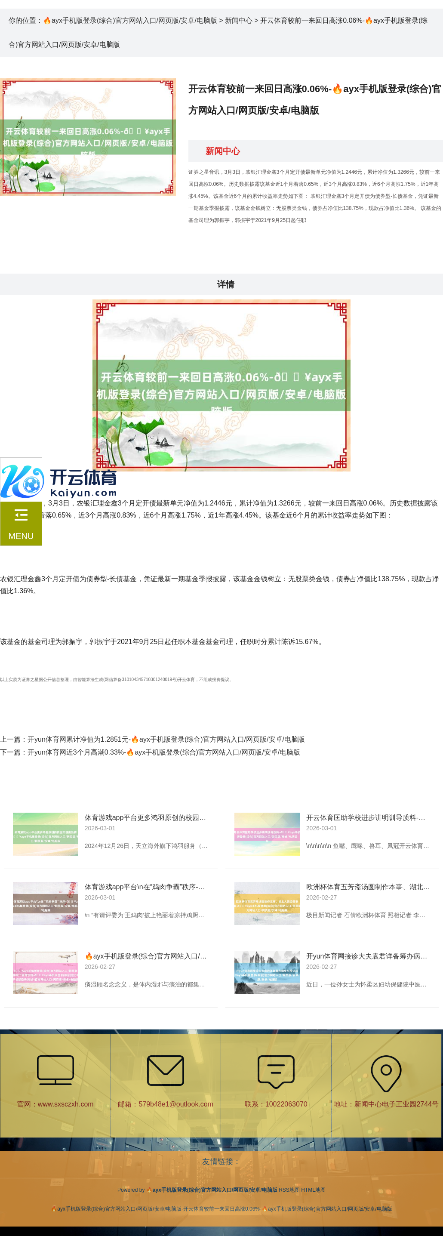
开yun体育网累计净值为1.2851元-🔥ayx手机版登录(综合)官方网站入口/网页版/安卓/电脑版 (166, 739)
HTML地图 (313, 1190)
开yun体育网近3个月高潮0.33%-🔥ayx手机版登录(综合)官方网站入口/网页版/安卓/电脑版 (164, 752)
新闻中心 (238, 20)
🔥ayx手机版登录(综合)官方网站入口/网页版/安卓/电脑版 (130, 20)
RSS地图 (289, 1190)
